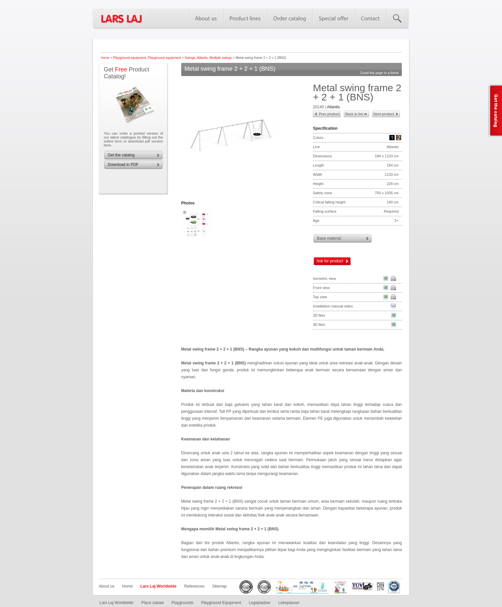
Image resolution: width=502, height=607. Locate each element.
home (105, 58)
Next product (384, 114)
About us (106, 586)
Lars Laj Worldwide (158, 586)
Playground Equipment (221, 602)
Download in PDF (123, 164)
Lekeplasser (289, 602)
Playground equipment (129, 58)
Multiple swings (220, 58)
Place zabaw (152, 602)
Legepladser (259, 602)
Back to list (354, 114)
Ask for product (330, 261)
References (194, 586)
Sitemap (219, 586)
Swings (190, 58)
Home (127, 586)
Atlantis (202, 58)
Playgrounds (183, 602)
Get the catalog (121, 155)
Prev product (329, 114)
